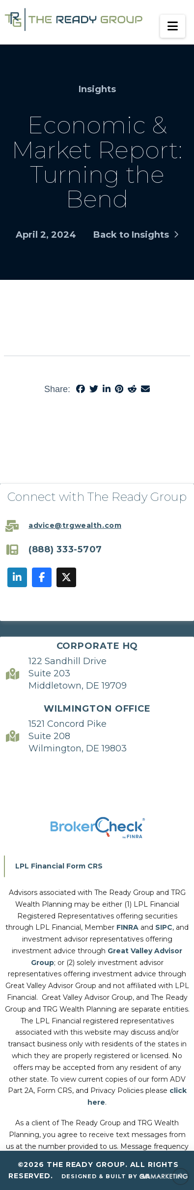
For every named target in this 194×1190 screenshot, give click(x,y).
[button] (172, 26)
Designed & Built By (124, 1177)
